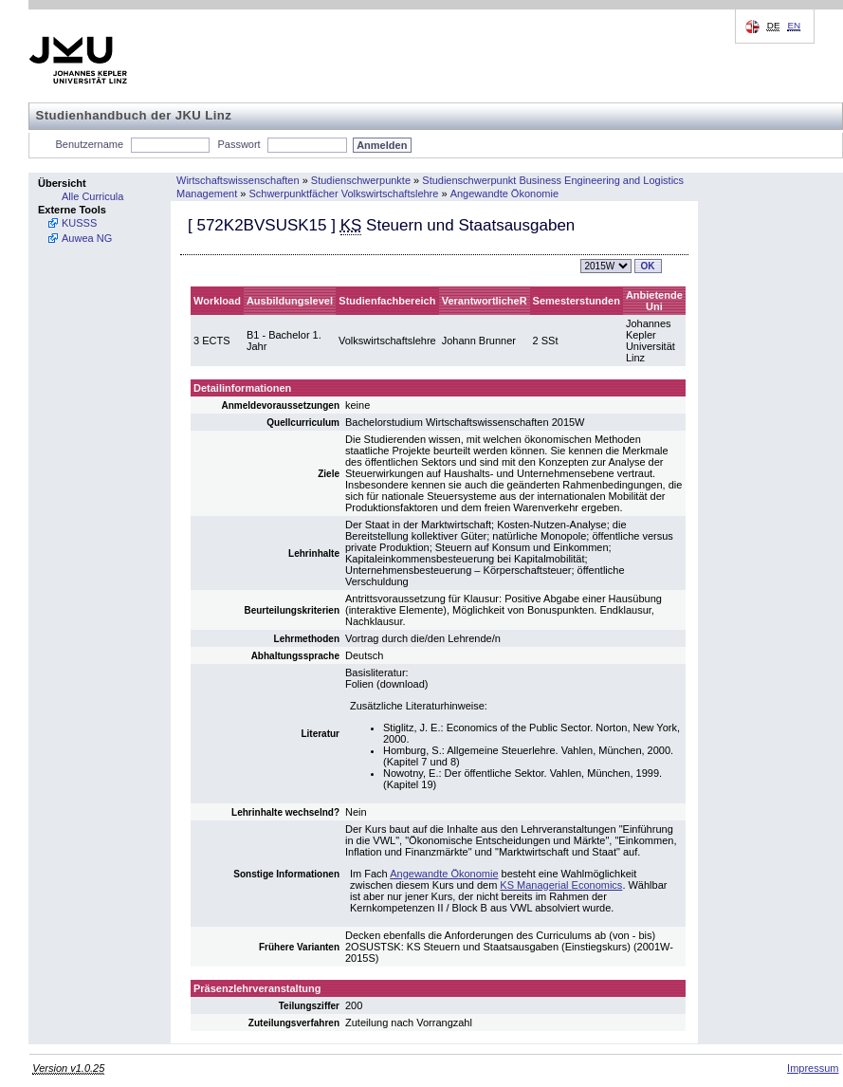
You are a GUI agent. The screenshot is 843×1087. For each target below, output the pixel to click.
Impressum (812, 1068)
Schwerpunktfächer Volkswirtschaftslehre (343, 193)
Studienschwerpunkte (361, 180)
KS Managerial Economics (561, 885)
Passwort (238, 144)
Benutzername (90, 144)
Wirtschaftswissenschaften (238, 180)
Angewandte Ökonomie (504, 193)
